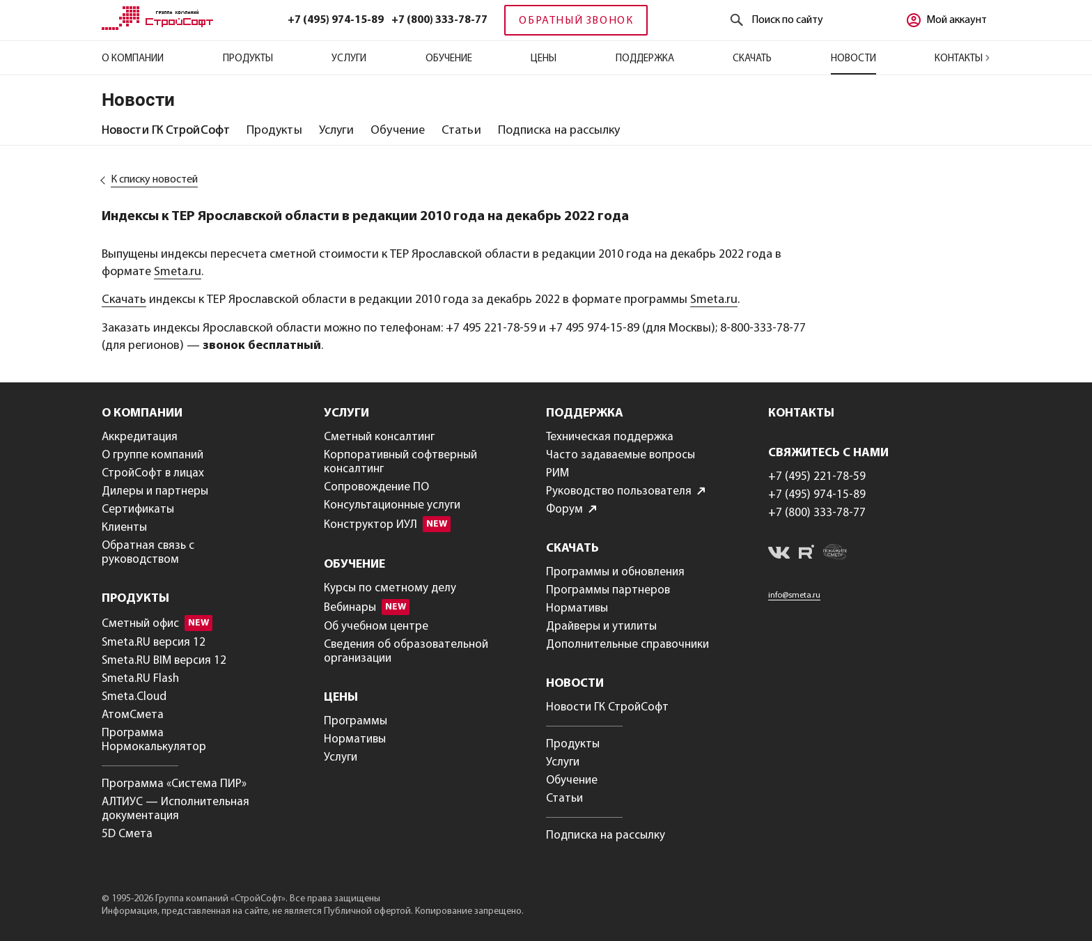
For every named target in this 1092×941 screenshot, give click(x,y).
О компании (133, 59)
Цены (543, 59)
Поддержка (645, 59)
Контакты (962, 59)
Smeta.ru (177, 272)
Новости (853, 59)
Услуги (349, 59)
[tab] (166, 131)
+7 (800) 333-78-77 (439, 20)
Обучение (449, 59)
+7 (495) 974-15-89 (336, 20)
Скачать (752, 59)
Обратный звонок (576, 20)
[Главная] (157, 27)
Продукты (248, 59)
